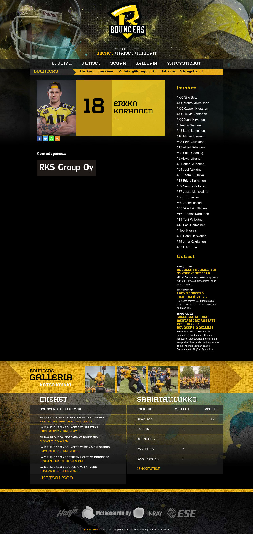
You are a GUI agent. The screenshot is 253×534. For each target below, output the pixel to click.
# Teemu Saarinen (190, 125)
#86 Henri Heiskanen (191, 236)
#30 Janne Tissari (189, 203)
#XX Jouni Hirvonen (191, 119)
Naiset (125, 54)
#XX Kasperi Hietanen (192, 108)
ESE (181, 513)
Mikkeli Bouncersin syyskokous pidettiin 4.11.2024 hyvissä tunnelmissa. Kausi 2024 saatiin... (197, 281)
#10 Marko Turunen (190, 136)
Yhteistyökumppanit (137, 71)
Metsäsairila (106, 513)
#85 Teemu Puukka (190, 175)
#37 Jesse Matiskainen (193, 191)
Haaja (67, 513)
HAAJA (165, 529)
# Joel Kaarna (186, 230)
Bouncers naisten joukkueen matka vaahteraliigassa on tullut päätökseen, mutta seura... (197, 304)
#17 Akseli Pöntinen (191, 147)
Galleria (146, 64)
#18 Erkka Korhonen (191, 180)
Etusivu (62, 64)
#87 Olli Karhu (187, 247)
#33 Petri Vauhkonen (191, 142)
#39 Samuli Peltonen (191, 186)
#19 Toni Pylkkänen (190, 219)
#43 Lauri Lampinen (191, 130)
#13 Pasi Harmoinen (191, 225)
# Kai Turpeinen (188, 197)
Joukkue (105, 71)
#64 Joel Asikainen (190, 169)
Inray (147, 513)
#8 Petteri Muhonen (191, 164)
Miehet (105, 54)
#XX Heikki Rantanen (192, 114)
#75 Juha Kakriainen (191, 241)
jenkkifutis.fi (149, 468)
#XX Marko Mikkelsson (193, 103)
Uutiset (91, 64)
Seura (118, 64)
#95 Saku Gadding (190, 153)
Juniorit (147, 54)
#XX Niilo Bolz (187, 97)
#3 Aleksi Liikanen (189, 158)
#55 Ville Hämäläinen (192, 208)
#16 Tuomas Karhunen (193, 214)
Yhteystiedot (184, 64)
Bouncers (46, 72)
